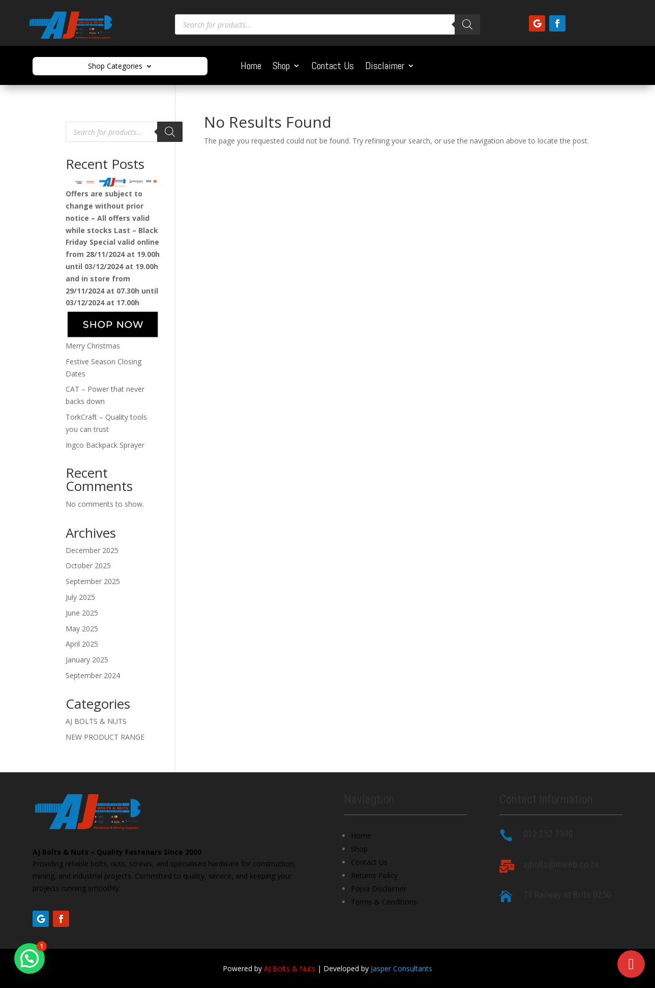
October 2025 (88, 565)
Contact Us (332, 67)
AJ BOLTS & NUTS (96, 721)
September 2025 (93, 581)
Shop (281, 67)
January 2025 (87, 659)
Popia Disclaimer (378, 888)
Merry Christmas (93, 346)
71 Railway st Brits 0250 (567, 894)
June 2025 (82, 613)
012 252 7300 (548, 833)
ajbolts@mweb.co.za (561, 864)
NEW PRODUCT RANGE (105, 737)
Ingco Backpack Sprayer (105, 445)
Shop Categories (115, 67)
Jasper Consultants (401, 968)
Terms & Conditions (384, 902)
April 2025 (82, 644)
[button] (29, 958)
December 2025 (92, 550)
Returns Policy (374, 875)
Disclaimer (384, 67)
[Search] (467, 24)
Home (251, 67)
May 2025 (82, 628)
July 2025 (80, 597)
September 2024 (93, 675)
